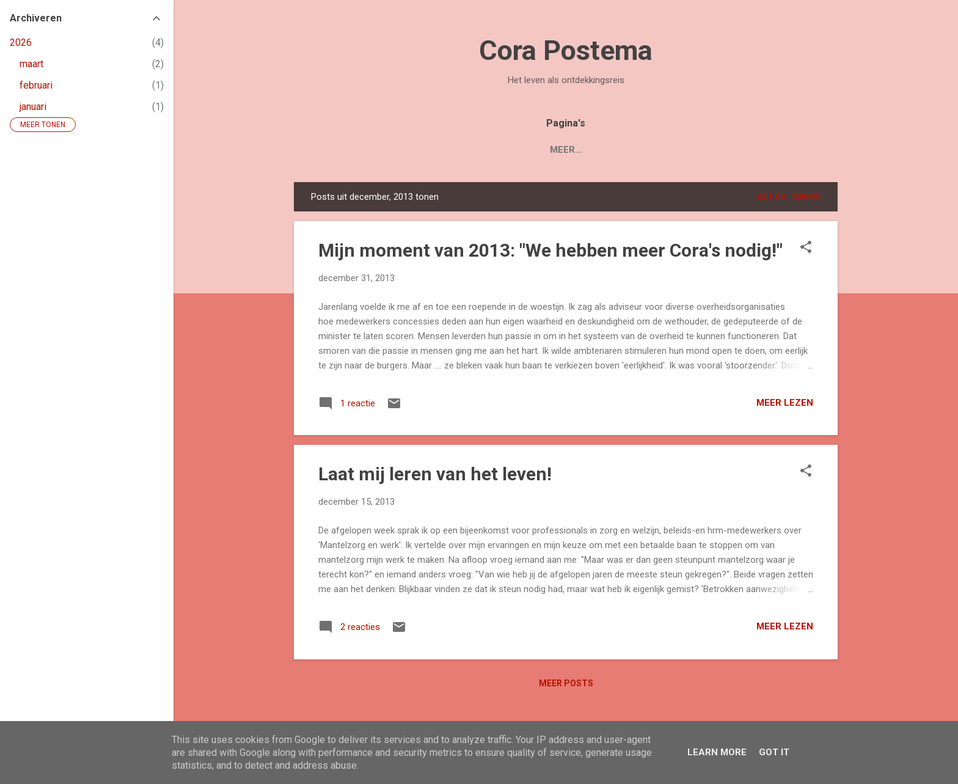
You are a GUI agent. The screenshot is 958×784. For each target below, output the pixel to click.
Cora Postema (566, 50)
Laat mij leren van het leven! (435, 474)
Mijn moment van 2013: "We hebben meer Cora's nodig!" (550, 250)
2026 (21, 42)
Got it (774, 752)
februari (36, 85)
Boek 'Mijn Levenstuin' (468, 149)
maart (31, 64)
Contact (697, 149)
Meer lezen (784, 402)
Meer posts (566, 683)
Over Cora (626, 149)
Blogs (562, 149)
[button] (806, 248)
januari (33, 106)
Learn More (717, 752)
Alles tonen (789, 196)
